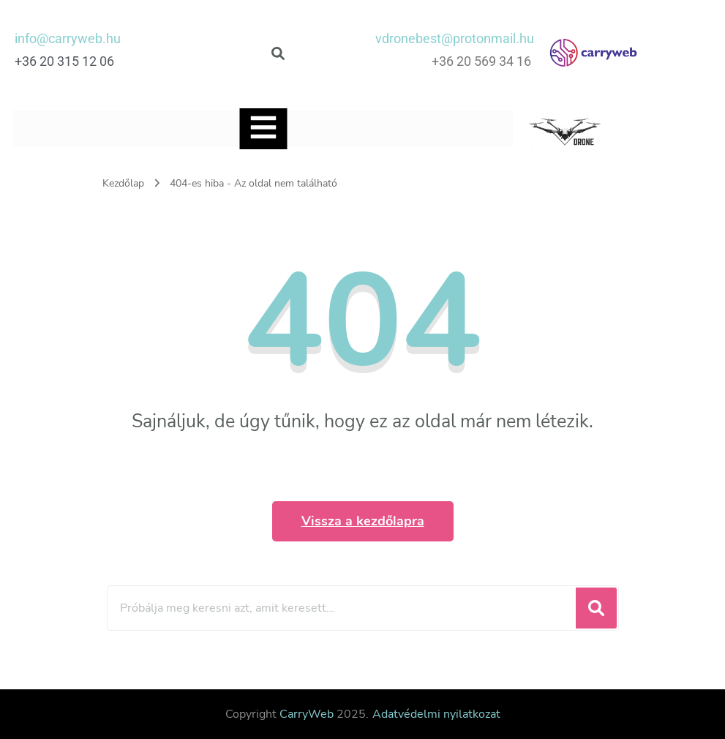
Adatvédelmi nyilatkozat (436, 714)
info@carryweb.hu (68, 38)
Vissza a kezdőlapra (362, 521)
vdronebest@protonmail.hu (454, 38)
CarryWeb (306, 714)
